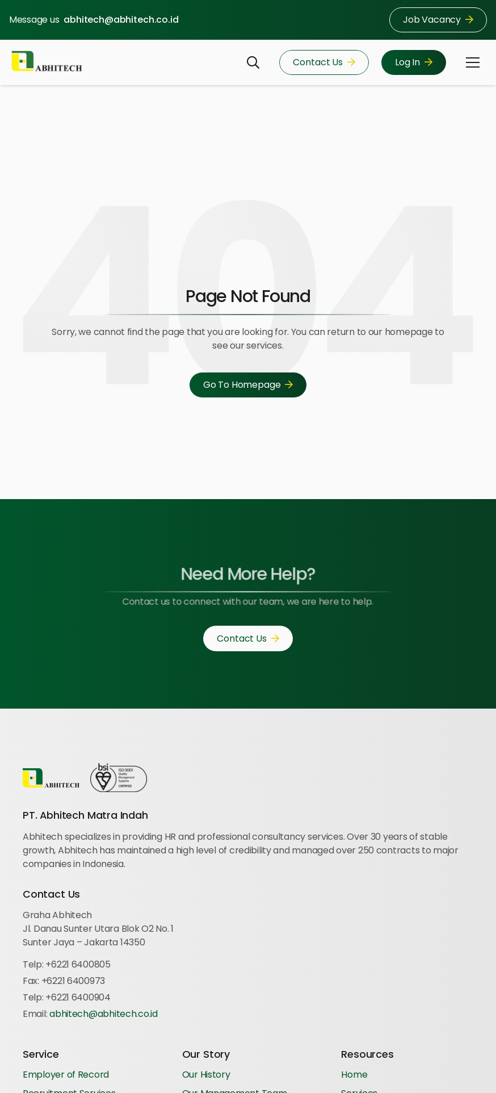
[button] (253, 62)
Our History (206, 1074)
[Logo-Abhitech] (47, 63)
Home (354, 1074)
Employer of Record (66, 1074)
